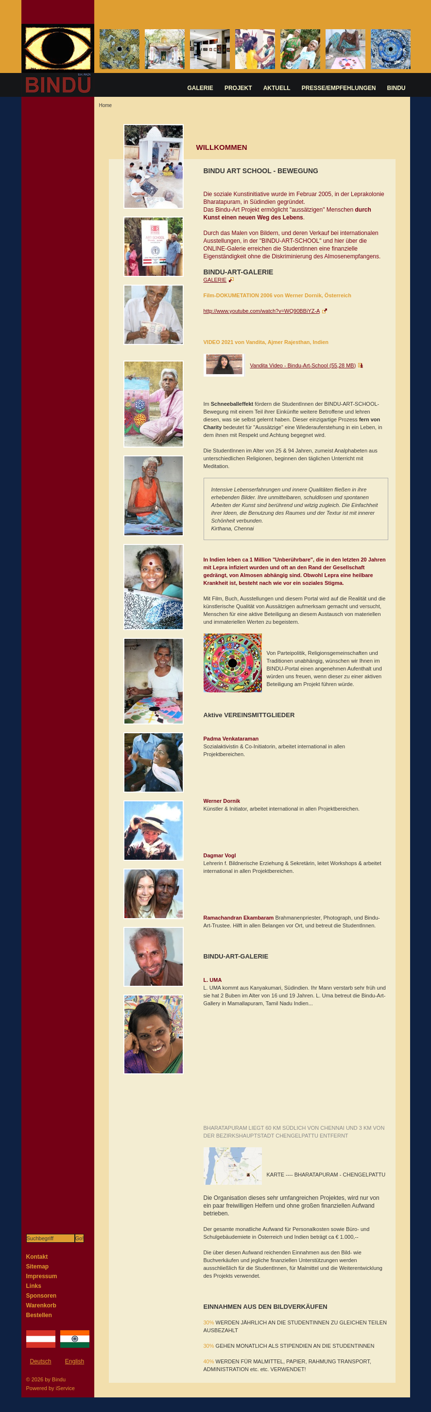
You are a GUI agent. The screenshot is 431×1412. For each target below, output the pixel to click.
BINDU (396, 88)
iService (65, 1388)
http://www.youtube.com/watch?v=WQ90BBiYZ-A (262, 311)
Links (33, 1286)
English (74, 1361)
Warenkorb (41, 1305)
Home (105, 105)
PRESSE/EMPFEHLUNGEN (339, 88)
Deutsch (40, 1361)
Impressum (41, 1276)
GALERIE (200, 88)
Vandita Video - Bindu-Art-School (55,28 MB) (303, 365)
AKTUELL (277, 88)
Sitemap (37, 1266)
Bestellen (39, 1315)
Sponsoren (41, 1295)
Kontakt (37, 1256)
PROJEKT (238, 88)
